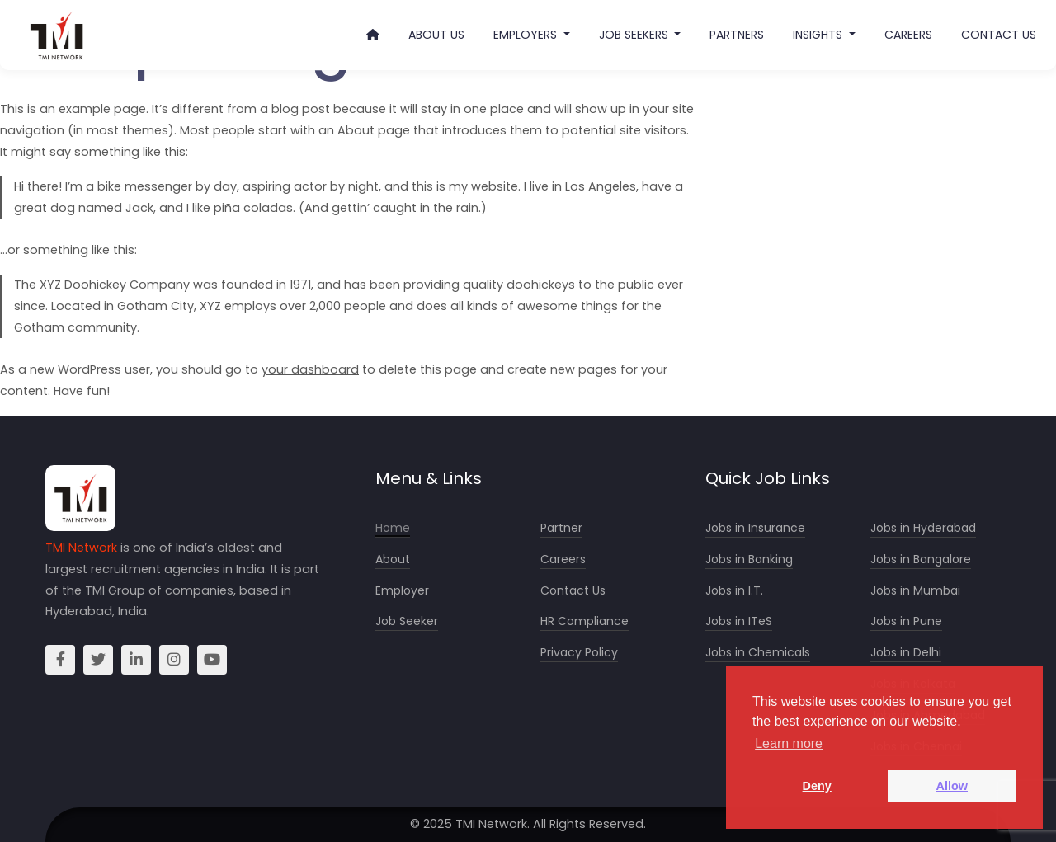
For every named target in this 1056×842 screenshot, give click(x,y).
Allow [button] (952, 786)
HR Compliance (584, 621)
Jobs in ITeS (738, 621)
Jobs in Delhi (905, 653)
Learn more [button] (789, 743)
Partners (737, 34)
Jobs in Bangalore (920, 559)
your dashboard (310, 369)
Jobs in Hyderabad (923, 528)
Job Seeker (406, 621)
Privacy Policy (579, 653)
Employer (402, 591)
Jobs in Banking (749, 559)
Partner (561, 528)
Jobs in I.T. (734, 591)
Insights (819, 34)
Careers (908, 34)
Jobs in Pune (906, 621)
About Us (436, 34)
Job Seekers (635, 34)
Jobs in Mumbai (915, 591)
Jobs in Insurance (755, 528)
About (392, 559)
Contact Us (998, 34)
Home (392, 528)
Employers (526, 34)
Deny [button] (817, 786)
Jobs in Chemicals (757, 653)
